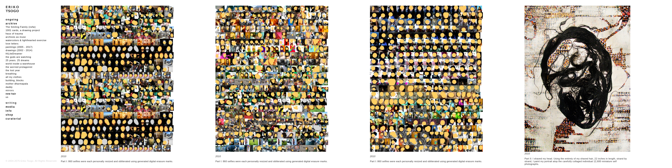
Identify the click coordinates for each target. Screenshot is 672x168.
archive (11, 23)
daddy (9, 87)
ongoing (12, 19)
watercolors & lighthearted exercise (26, 40)
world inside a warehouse (20, 63)
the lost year (13, 70)
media (10, 106)
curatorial (13, 118)
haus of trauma (14, 33)
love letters (12, 43)
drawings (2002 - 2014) (19, 50)
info (9, 110)
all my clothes (13, 77)
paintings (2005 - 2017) (19, 47)
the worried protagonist (19, 67)
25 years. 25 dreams (17, 60)
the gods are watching (18, 57)
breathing (11, 73)
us (7, 97)
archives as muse (16, 37)
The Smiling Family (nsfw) (21, 27)
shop (9, 114)
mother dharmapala (17, 83)
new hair (11, 93)
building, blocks (15, 80)
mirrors (10, 90)
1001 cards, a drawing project (23, 30)
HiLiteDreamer (14, 53)
